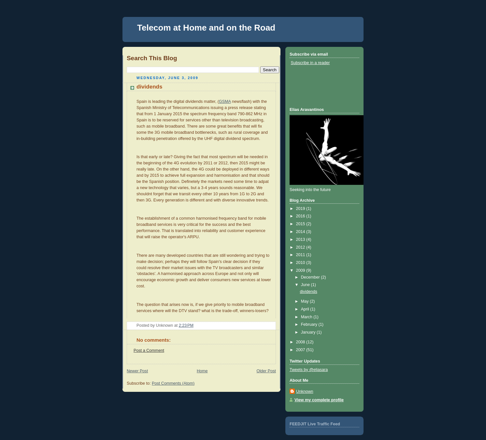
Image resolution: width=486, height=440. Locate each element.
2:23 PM (186, 325)
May (305, 301)
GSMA (225, 101)
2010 (301, 262)
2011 (301, 255)
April (305, 309)
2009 (301, 270)
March (307, 317)
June (306, 284)
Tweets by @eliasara (309, 369)
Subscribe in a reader (310, 63)
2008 (301, 342)
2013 (301, 239)
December (311, 277)
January (309, 332)
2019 (301, 208)
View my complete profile (319, 400)
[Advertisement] (319, 86)
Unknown (304, 391)
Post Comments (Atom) (173, 383)
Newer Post (137, 371)
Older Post (266, 371)
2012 (301, 247)
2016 (301, 216)
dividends (149, 87)
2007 (301, 350)
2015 (301, 224)
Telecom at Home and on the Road (206, 28)
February (310, 324)
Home (202, 371)
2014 (301, 231)
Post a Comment (149, 350)
